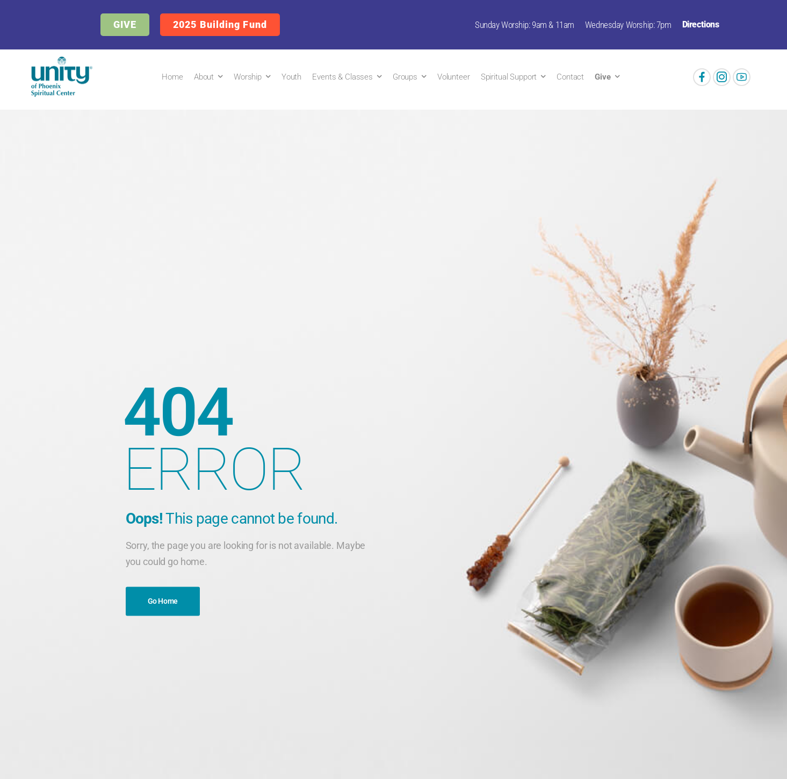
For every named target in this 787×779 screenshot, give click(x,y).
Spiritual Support (509, 77)
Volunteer (453, 77)
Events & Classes (342, 77)
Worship (248, 77)
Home (172, 77)
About (204, 77)
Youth (291, 77)
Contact (570, 77)
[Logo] (60, 77)
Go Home (163, 601)
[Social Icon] (702, 77)
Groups (405, 77)
